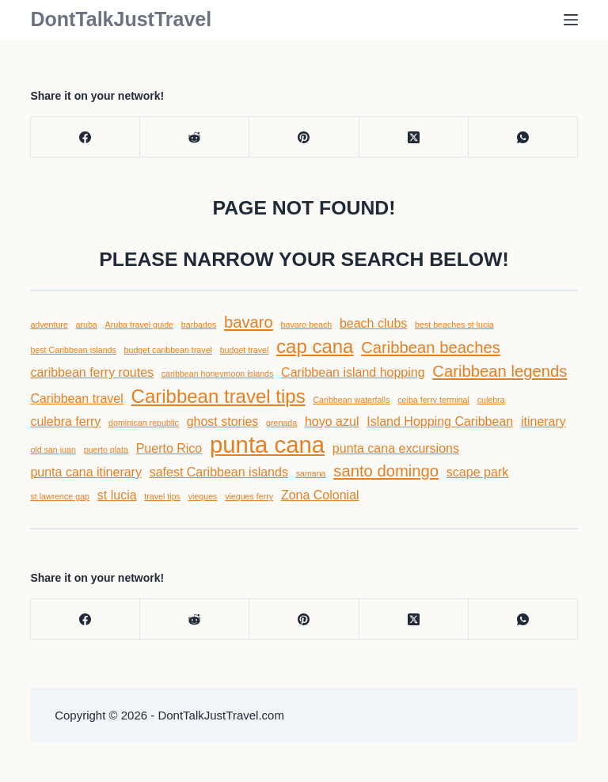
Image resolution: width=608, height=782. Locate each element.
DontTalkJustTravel (120, 19)
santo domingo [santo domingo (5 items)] (386, 471)
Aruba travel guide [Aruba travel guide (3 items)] (139, 324)
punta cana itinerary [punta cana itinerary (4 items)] (86, 472)
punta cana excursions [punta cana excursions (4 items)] (395, 448)
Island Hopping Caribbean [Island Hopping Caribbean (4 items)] (440, 421)
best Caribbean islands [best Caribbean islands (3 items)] (73, 350)
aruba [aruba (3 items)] (86, 324)
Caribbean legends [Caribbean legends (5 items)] (499, 371)
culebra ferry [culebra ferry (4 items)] (65, 421)
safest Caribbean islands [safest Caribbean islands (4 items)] (219, 472)
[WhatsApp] (523, 137)
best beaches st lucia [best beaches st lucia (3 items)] (454, 324)
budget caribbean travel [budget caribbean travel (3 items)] (168, 350)
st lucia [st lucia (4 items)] (117, 495)
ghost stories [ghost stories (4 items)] (223, 421)
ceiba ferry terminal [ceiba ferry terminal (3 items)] (433, 399)
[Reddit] (194, 137)
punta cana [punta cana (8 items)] (267, 444)
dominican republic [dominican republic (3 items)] (143, 422)
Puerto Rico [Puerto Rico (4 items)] (169, 448)
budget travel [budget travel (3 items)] (244, 350)
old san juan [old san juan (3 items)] (52, 449)
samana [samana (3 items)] (311, 473)
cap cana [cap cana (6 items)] (314, 346)
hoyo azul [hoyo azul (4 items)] (332, 421)
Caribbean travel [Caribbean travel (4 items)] (76, 398)
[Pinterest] (304, 137)
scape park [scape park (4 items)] (477, 472)
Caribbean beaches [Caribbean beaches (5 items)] (430, 347)
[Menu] (571, 20)
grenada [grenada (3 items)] (281, 422)
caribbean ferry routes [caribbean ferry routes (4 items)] (92, 372)
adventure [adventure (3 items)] (48, 324)
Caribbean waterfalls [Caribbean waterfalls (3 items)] (351, 399)
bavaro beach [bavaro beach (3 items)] (306, 324)
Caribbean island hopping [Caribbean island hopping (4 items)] (352, 372)
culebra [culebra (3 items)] (491, 399)
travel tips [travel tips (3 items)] (162, 496)
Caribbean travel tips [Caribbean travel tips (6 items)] (218, 396)
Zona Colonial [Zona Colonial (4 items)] (320, 495)
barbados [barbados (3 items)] (198, 324)
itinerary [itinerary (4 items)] (543, 421)
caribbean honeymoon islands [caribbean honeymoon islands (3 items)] (218, 373)
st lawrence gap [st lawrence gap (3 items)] (59, 496)
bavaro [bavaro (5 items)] (248, 322)
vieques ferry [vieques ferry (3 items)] (249, 496)
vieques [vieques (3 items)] (203, 496)
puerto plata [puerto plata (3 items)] (106, 449)
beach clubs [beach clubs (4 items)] (373, 323)
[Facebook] (85, 137)
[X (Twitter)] (414, 137)
